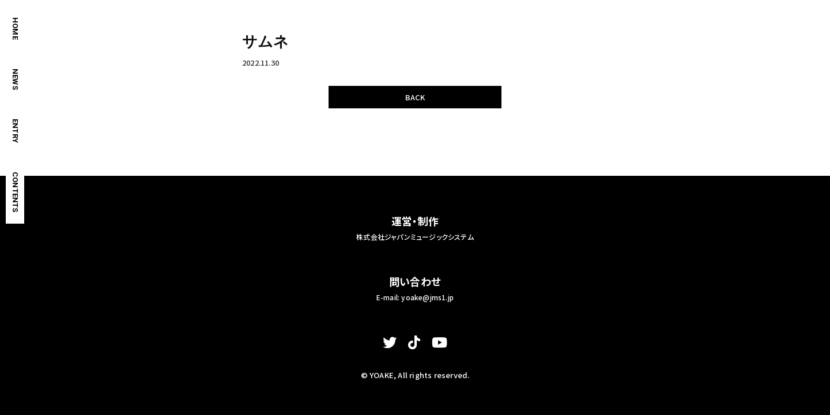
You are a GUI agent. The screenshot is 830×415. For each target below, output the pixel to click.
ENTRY (15, 131)
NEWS (15, 79)
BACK (415, 97)
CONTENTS (15, 192)
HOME (15, 28)
